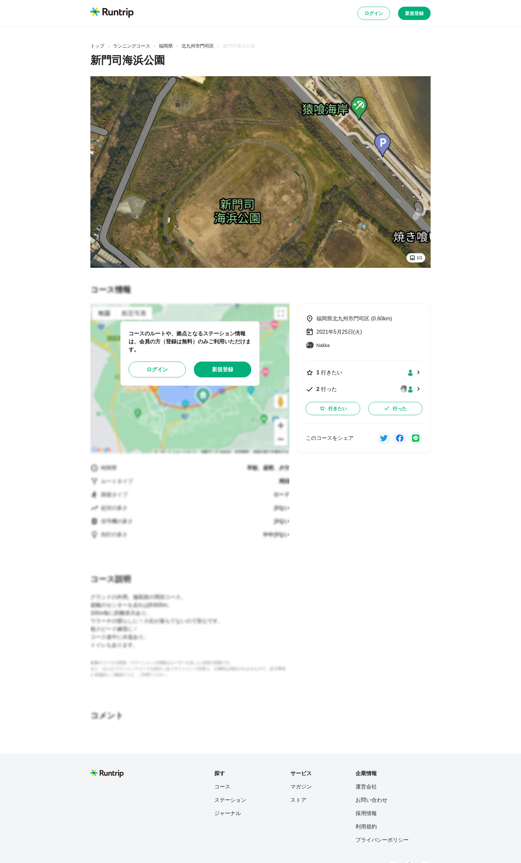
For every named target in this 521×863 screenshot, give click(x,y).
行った (395, 408)
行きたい (333, 408)
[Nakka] (318, 345)
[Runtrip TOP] (112, 13)
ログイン (374, 13)
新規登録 (414, 13)
